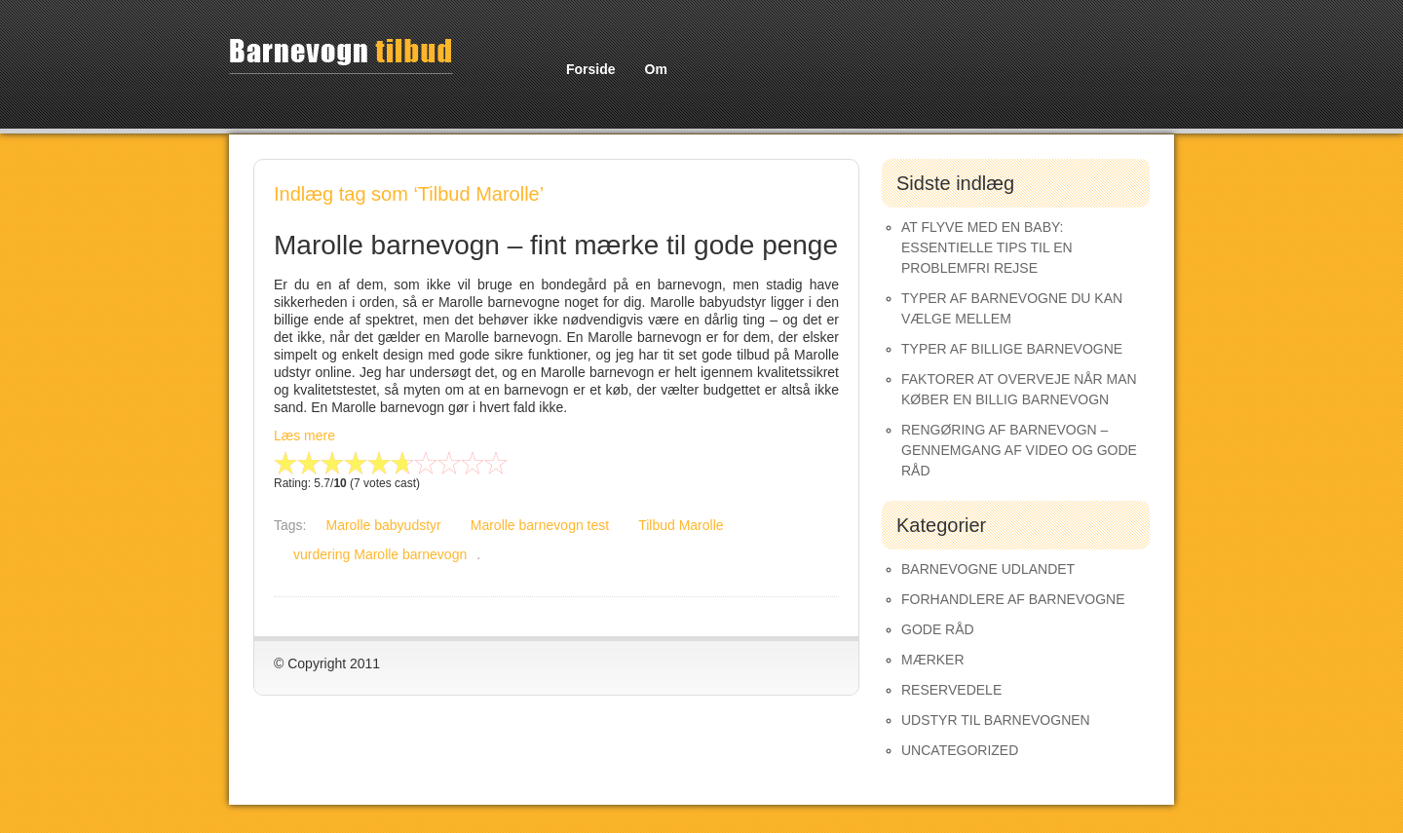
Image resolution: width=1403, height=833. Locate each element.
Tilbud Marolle (680, 525)
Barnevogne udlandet (988, 569)
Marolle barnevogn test (540, 525)
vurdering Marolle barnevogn (380, 554)
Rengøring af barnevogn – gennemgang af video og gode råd (1019, 450)
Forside (591, 69)
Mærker (933, 659)
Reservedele (951, 690)
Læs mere (304, 435)
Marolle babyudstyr (382, 525)
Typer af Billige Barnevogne (1011, 349)
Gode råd (937, 629)
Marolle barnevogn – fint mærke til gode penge (556, 245)
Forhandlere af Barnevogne (1013, 599)
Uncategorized (959, 750)
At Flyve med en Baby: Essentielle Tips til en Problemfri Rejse (987, 247)
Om (656, 69)
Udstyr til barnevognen (995, 720)
